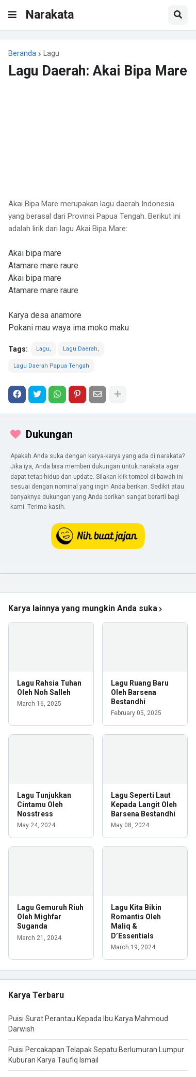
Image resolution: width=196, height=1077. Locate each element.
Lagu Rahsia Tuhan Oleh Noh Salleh (49, 687)
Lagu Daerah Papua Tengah (51, 365)
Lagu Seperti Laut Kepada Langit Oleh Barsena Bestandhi (144, 804)
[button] (12, 15)
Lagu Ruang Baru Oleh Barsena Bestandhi (140, 692)
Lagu (51, 53)
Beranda (22, 53)
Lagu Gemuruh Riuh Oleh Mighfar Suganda (50, 916)
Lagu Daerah (80, 348)
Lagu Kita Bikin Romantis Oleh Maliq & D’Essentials (136, 921)
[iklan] (98, 573)
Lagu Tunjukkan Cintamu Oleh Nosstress (44, 804)
